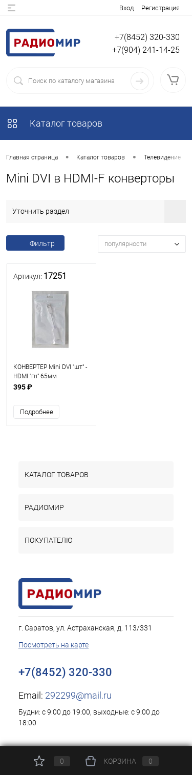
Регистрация (160, 8)
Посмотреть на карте (53, 645)
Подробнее (36, 412)
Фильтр (35, 243)
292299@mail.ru (78, 695)
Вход (126, 8)
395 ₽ (51, 392)
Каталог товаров (54, 123)
